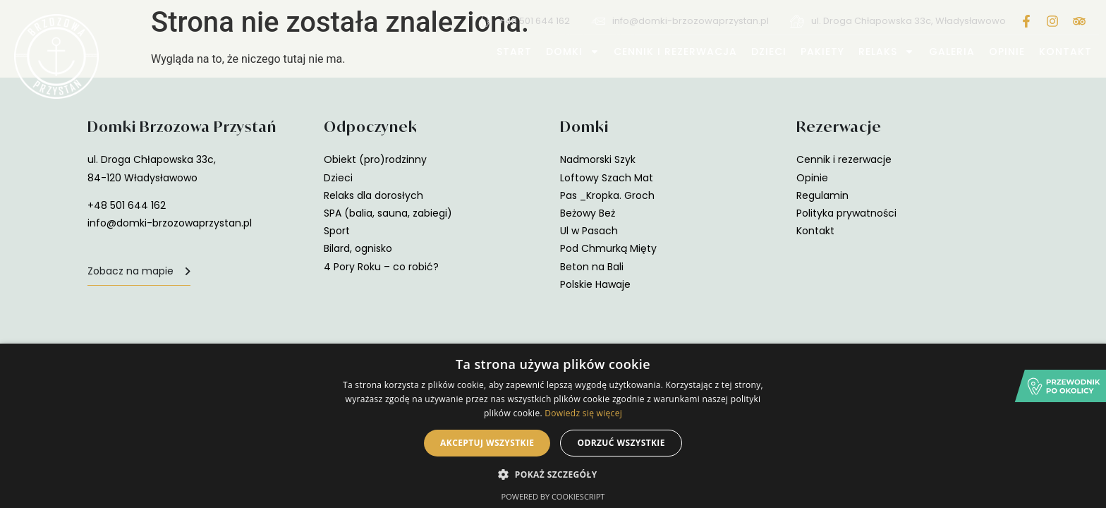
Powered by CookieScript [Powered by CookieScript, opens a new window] (553, 496)
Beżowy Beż (587, 213)
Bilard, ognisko (358, 248)
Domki (573, 52)
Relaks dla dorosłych (373, 195)
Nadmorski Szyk (598, 159)
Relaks (886, 52)
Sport (337, 231)
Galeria (952, 51)
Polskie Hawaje (595, 284)
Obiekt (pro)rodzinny (375, 159)
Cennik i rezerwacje (844, 159)
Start (514, 51)
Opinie (1007, 51)
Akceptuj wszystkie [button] (487, 443)
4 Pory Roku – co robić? (381, 267)
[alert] (553, 426)
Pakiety (822, 51)
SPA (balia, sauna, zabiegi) (388, 213)
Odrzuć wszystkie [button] (620, 443)
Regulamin (822, 195)
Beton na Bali (592, 267)
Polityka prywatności (846, 213)
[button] (553, 474)
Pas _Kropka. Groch (607, 195)
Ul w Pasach (589, 231)
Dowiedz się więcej (583, 413)
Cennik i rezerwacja (675, 51)
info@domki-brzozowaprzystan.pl (169, 223)
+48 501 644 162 (126, 205)
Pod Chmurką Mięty (608, 248)
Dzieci (768, 51)
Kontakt (1065, 51)
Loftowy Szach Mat (606, 178)
